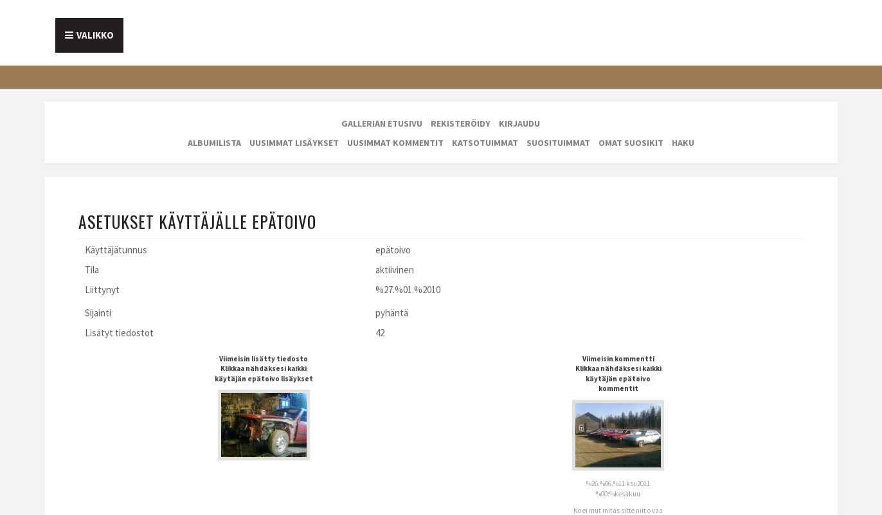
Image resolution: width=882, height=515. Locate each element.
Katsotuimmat (485, 143)
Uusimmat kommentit (395, 143)
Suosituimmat (558, 143)
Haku (683, 143)
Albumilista (214, 143)
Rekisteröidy (461, 123)
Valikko (95, 35)
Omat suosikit (630, 143)
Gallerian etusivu (381, 123)
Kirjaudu (519, 123)
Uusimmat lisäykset (294, 143)
